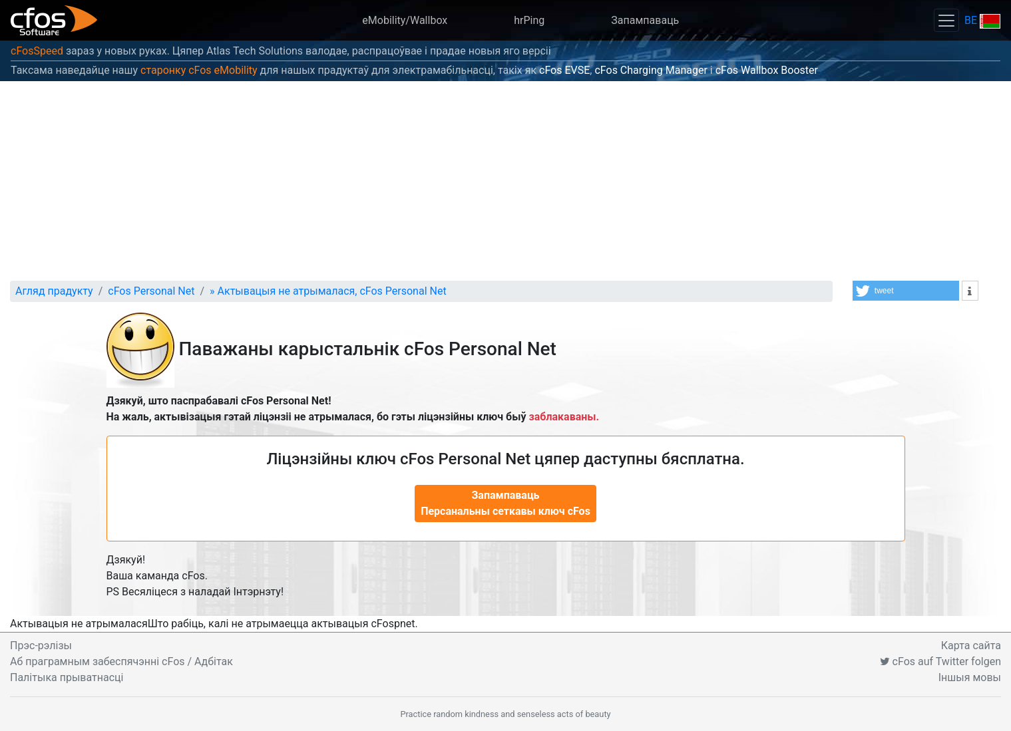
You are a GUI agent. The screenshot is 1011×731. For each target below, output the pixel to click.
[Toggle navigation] (946, 20)
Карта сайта (971, 645)
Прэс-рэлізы (41, 645)
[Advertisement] (505, 181)
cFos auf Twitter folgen (940, 661)
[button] (906, 291)
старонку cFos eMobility (199, 70)
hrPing (529, 20)
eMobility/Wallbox (404, 20)
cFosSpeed (37, 51)
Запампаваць (645, 20)
